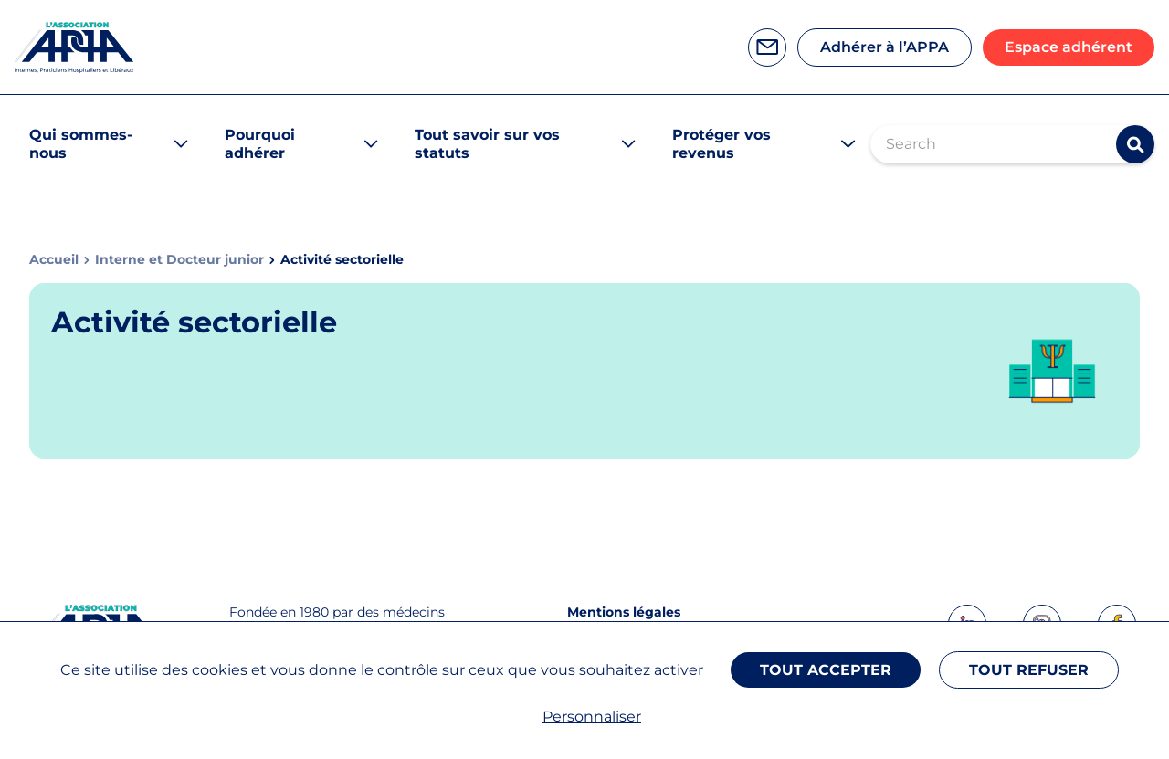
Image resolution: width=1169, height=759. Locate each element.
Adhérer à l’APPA (884, 47)
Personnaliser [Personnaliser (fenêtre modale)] (591, 716)
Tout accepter (825, 670)
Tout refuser (1029, 670)
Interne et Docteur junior (179, 260)
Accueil (54, 260)
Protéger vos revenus (721, 144)
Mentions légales (623, 612)
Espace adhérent (1068, 47)
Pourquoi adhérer (260, 144)
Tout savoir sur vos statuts (487, 144)
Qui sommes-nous (80, 144)
